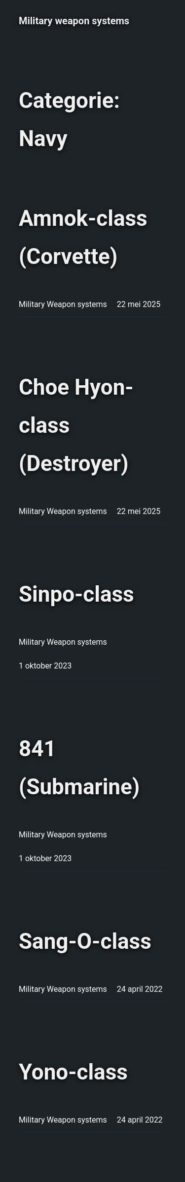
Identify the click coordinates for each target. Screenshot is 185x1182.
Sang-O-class (85, 941)
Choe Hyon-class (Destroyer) (76, 425)
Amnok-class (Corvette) (83, 237)
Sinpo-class (76, 594)
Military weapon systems (74, 21)
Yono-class (73, 1072)
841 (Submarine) (79, 768)
